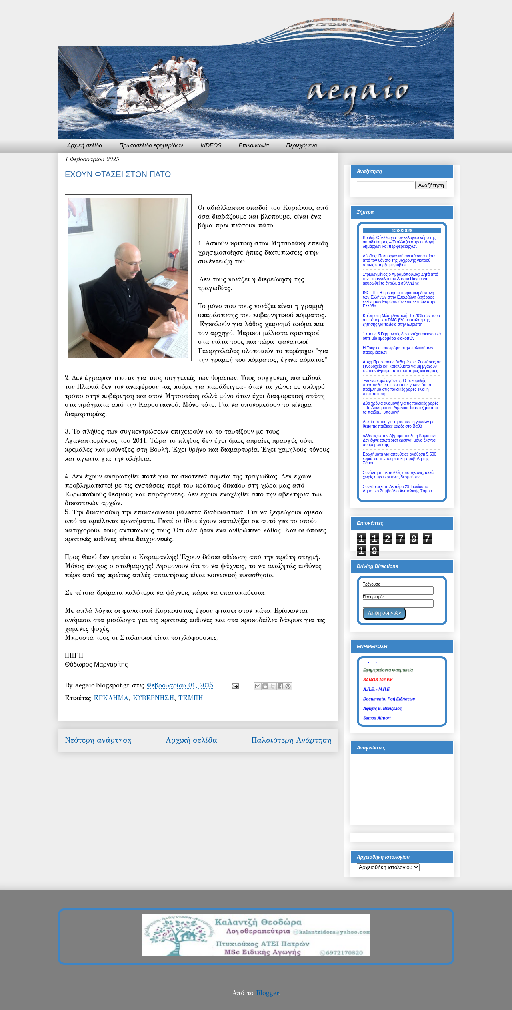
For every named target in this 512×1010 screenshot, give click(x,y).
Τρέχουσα (371, 584)
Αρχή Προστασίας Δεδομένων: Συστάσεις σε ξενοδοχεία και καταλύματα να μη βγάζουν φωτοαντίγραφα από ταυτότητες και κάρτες (402, 366)
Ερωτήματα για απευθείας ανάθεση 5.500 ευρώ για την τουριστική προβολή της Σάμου (399, 458)
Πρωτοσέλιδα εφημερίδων (151, 145)
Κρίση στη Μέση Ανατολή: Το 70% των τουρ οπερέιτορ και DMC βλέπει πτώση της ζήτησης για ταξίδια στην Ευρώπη (401, 320)
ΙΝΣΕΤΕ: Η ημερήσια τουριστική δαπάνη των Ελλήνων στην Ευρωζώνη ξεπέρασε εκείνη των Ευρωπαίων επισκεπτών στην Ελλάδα (399, 299)
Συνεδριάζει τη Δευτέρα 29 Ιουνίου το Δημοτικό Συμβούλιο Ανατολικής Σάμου (397, 488)
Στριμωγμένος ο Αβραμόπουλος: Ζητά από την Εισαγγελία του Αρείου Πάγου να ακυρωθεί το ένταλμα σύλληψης (400, 278)
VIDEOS (211, 145)
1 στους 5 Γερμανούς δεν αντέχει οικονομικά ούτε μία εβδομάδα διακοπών (402, 336)
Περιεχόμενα (301, 145)
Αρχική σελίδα (84, 145)
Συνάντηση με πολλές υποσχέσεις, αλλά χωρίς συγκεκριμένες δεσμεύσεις (398, 474)
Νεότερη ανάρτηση (98, 740)
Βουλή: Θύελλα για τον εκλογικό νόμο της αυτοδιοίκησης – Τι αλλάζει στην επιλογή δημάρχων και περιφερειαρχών (399, 242)
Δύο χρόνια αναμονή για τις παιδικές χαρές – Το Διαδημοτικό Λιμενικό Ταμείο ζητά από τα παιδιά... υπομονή (400, 407)
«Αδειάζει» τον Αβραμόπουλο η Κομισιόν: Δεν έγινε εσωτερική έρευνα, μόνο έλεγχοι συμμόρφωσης (399, 440)
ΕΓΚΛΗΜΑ (111, 698)
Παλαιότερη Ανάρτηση (291, 740)
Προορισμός (373, 597)
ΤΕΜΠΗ (190, 698)
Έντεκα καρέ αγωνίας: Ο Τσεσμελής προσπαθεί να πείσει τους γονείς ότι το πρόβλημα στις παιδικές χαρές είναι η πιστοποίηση (397, 387)
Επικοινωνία (254, 145)
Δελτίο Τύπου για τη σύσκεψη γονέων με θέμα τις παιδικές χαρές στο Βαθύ (398, 424)
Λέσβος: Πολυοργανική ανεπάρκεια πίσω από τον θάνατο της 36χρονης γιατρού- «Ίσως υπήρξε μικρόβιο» (399, 260)
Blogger (267, 993)
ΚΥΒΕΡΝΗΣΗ (153, 698)
